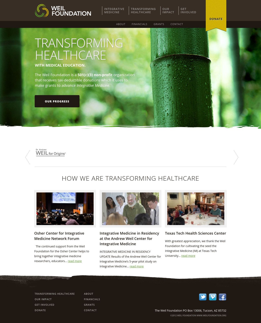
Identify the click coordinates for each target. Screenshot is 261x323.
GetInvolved (188, 10)
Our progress (57, 101)
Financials (139, 24)
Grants (159, 24)
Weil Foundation (63, 10)
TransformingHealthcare (143, 10)
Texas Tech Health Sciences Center (195, 233)
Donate (40, 310)
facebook (222, 297)
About (120, 24)
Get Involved (44, 305)
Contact (177, 24)
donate (216, 19)
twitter (203, 297)
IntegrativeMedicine (114, 10)
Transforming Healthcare (55, 294)
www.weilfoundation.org (211, 315)
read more (75, 261)
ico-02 (213, 297)
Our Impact (43, 299)
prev (27, 157)
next (236, 157)
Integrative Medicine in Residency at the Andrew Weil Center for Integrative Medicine (129, 238)
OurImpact (168, 10)
